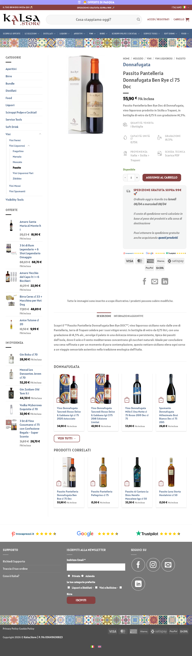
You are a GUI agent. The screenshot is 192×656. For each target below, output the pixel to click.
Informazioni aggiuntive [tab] (128, 316)
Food (185, 33)
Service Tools (152, 33)
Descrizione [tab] (104, 316)
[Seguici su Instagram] (153, 565)
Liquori (65, 33)
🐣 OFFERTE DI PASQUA (96, 2)
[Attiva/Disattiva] (40, 134)
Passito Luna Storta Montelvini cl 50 (170, 493)
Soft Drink (170, 33)
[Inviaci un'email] (168, 565)
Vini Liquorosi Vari (23, 173)
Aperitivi (79, 33)
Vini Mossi (15, 186)
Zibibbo (17, 178)
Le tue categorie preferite (81, 582)
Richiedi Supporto (14, 561)
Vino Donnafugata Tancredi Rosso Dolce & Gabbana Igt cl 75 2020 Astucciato (69, 413)
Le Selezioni (32, 33)
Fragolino (18, 151)
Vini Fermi (15, 140)
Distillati (49, 33)
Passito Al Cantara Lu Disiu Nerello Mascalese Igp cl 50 (136, 495)
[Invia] (138, 19)
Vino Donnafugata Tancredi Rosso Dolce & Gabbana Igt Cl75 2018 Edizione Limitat (103, 415)
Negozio (138, 58)
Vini (92, 33)
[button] (158, 19)
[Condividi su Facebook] (144, 282)
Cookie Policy (26, 628)
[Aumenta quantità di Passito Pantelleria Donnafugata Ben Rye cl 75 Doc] (137, 177)
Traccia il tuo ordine (15, 568)
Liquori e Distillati (82, 587)
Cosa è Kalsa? (11, 576)
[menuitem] (92, 646)
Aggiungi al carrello (161, 177)
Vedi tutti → (67, 438)
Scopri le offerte (11, 33)
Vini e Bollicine (107, 587)
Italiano (180, 7)
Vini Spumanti (17, 191)
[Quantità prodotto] (131, 177)
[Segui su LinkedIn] (138, 584)
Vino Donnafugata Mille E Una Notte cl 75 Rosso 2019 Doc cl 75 (136, 413)
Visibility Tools (15, 199)
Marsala (17, 156)
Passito (17, 167)
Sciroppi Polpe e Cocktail (126, 33)
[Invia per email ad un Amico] (154, 282)
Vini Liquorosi (17, 145)
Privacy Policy (11, 628)
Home (126, 58)
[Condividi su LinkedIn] (164, 282)
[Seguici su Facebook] (138, 565)
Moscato (17, 162)
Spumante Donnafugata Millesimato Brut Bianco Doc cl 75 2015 (168, 415)
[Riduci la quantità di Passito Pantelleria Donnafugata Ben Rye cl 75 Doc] (125, 177)
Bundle (10, 83)
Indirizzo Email (76, 560)
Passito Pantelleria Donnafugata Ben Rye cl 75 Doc (67, 495)
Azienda (90, 576)
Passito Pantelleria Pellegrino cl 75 (101, 493)
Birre (104, 33)
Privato (76, 576)
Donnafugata (136, 64)
